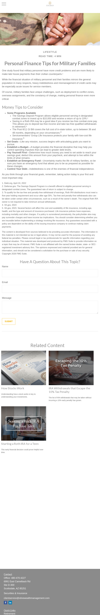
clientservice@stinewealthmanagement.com (26, 598)
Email (5, 282)
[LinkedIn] (10, 602)
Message (6, 298)
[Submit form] (8, 321)
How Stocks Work (12, 388)
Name (5, 266)
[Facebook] (5, 602)
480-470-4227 (18, 578)
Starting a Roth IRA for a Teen (20, 443)
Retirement (9, 613)
